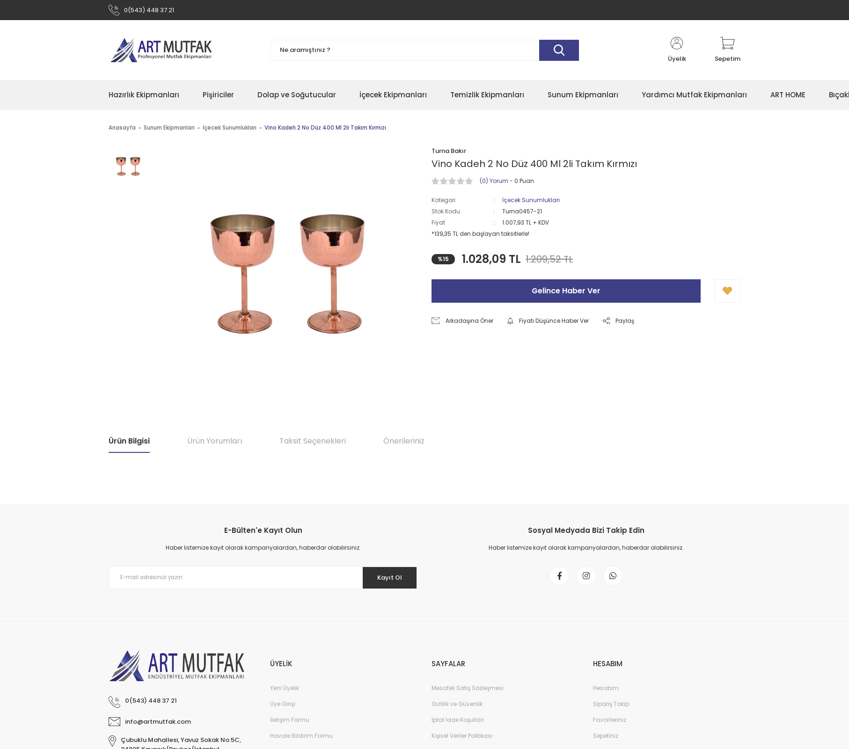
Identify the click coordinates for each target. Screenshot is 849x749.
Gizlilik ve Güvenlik (457, 710)
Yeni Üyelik (284, 694)
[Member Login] (677, 52)
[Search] (424, 52)
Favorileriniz (609, 726)
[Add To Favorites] (727, 293)
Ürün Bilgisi (129, 443)
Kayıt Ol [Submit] (386, 579)
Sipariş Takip (611, 710)
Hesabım (606, 694)
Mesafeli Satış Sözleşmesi (468, 694)
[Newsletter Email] (263, 580)
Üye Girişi (282, 710)
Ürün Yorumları (214, 443)
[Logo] (161, 52)
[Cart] (727, 52)
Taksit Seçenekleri (312, 443)
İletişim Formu (289, 726)
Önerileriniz (403, 443)
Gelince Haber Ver (566, 293)
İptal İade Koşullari (458, 726)
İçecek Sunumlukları (531, 202)
